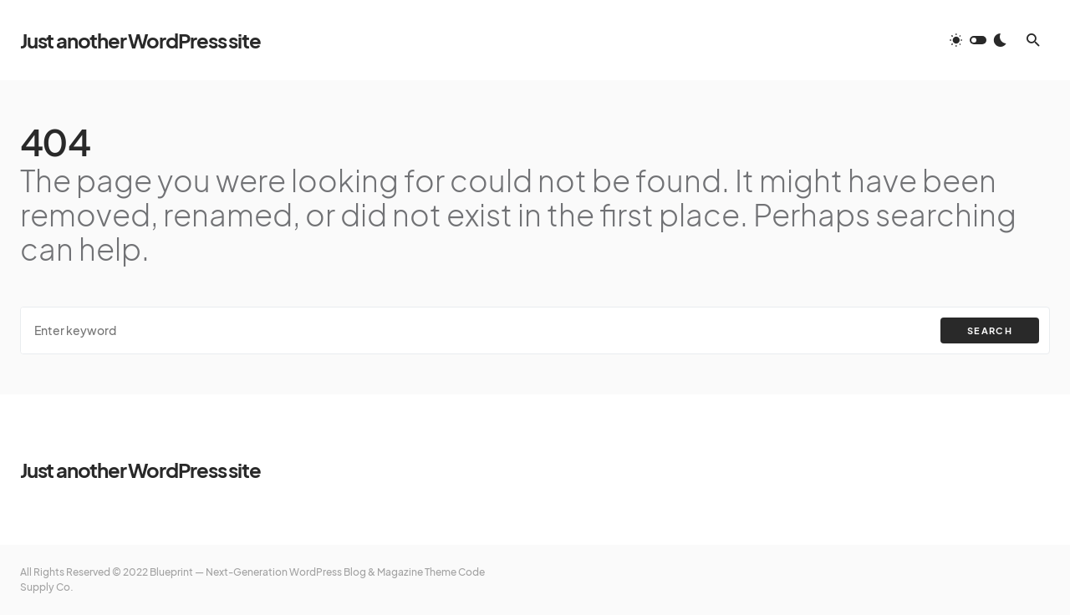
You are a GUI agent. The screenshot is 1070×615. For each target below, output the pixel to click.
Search (989, 330)
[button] (978, 40)
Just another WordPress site (140, 40)
